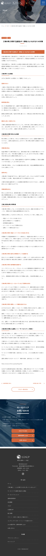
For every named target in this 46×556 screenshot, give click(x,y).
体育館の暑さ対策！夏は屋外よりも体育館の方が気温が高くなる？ (38, 383)
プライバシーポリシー (13, 538)
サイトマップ (11, 541)
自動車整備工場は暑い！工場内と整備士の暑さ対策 (8, 383)
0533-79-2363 (23, 431)
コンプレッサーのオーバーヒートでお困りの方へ (20, 521)
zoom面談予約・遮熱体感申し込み (17, 524)
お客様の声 (10, 509)
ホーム (3, 26)
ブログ (7, 26)
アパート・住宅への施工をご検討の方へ (18, 517)
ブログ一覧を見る (23, 389)
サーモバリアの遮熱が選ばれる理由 (17, 491)
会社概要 (10, 502)
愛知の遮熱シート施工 (23, 458)
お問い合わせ (23, 440)
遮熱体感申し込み (23, 435)
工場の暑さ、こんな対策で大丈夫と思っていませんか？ (22, 487)
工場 (9, 38)
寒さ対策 (4, 38)
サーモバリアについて (13, 495)
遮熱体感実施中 (12, 498)
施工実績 (10, 513)
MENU (43, 3)
